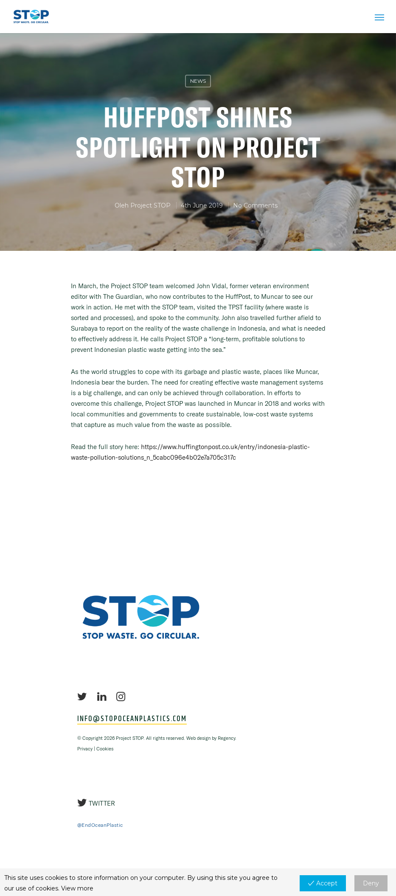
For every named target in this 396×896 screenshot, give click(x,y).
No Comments (255, 205)
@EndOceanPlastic (100, 825)
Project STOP (150, 205)
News (198, 81)
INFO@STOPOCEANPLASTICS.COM (132, 719)
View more (77, 888)
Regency (226, 738)
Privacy (85, 749)
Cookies (104, 749)
